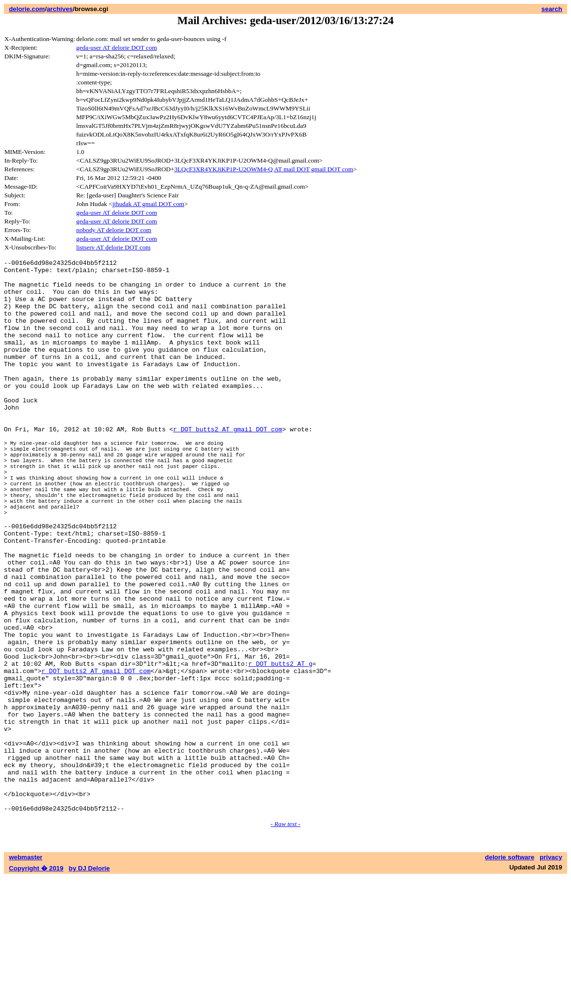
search (552, 9)
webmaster (25, 971)
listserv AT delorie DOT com (113, 247)
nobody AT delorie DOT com (113, 230)
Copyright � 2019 (36, 982)
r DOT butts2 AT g (280, 748)
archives (60, 9)
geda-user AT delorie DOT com (116, 47)
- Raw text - (285, 938)
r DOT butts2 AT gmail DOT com (227, 463)
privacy (551, 971)
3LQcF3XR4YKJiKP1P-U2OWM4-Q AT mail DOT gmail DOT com (263, 169)
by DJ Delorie (89, 982)
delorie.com (27, 9)
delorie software (509, 971)
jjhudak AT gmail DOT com (148, 203)
